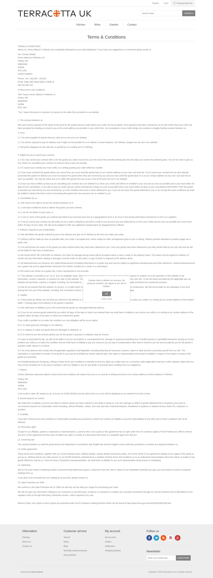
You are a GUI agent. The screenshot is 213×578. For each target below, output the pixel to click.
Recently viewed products (75, 550)
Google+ (177, 538)
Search (67, 537)
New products (70, 555)
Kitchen (80, 24)
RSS (163, 538)
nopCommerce (37, 572)
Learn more (106, 299)
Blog (66, 546)
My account (110, 537)
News (66, 542)
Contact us (27, 546)
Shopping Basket (113, 550)
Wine (97, 24)
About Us (26, 542)
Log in (166, 3)
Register (155, 3)
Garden (113, 24)
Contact (132, 24)
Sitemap (26, 537)
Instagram (156, 538)
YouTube (170, 538)
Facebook (149, 538)
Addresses (110, 546)
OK (106, 294)
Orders (108, 542)
